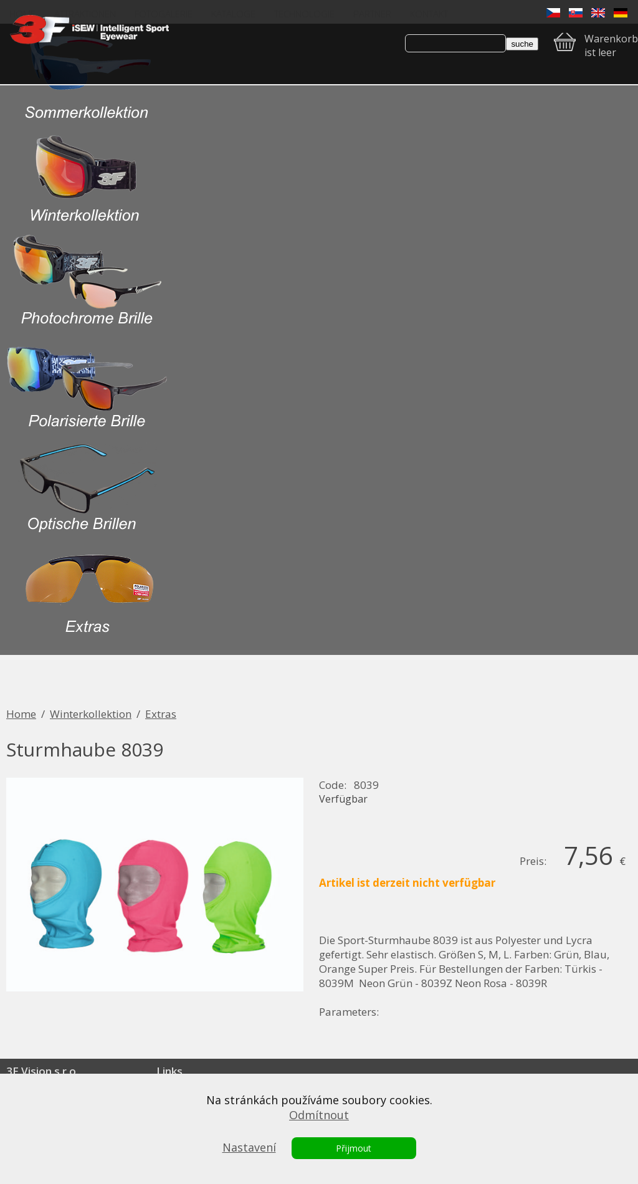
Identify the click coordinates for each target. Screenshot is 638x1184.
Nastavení (249, 1147)
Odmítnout (319, 1114)
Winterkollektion (90, 714)
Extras (160, 714)
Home (21, 714)
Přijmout (353, 1148)
